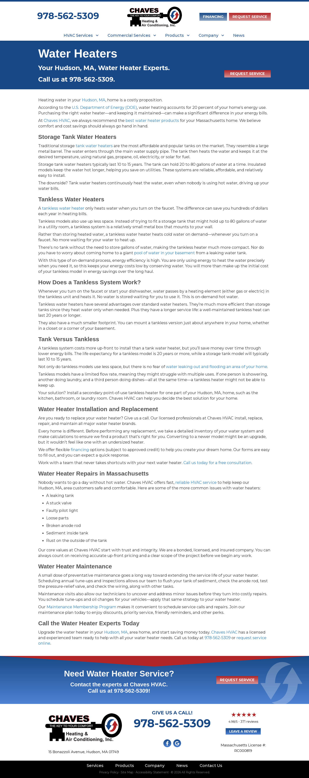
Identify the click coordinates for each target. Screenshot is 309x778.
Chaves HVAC (57, 120)
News (239, 35)
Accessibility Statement (152, 772)
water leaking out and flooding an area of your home (216, 366)
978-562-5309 (68, 15)
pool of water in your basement (164, 253)
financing (80, 449)
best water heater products (152, 120)
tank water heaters (94, 145)
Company (208, 35)
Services (95, 765)
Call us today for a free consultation (217, 462)
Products (174, 35)
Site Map (127, 772)
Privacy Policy (109, 772)
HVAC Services (78, 35)
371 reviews (249, 721)
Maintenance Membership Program (81, 607)
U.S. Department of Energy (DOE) (104, 107)
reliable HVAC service (196, 482)
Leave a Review (243, 731)
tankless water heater (63, 208)
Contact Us (211, 765)
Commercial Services (129, 35)
